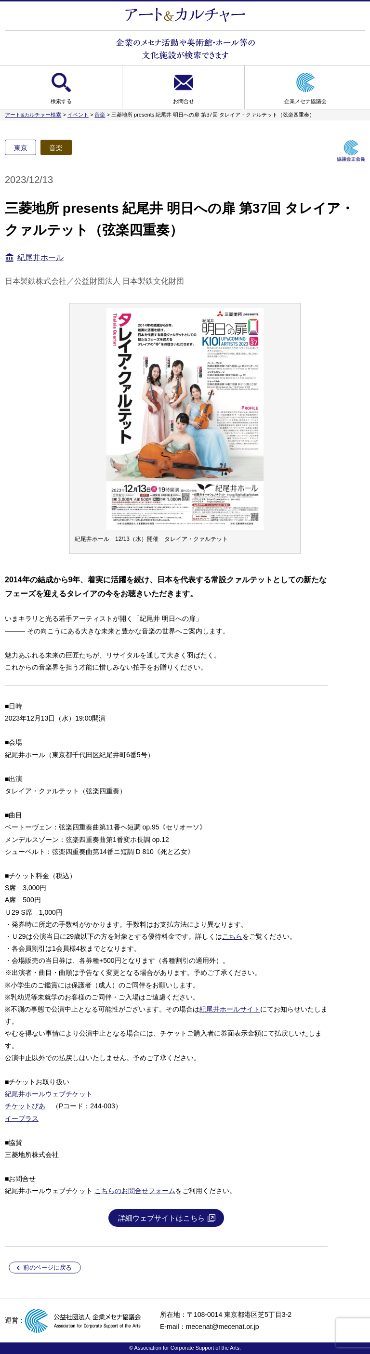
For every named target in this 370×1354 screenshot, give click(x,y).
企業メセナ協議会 (305, 101)
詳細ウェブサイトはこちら (161, 1218)
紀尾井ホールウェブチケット (48, 1094)
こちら (232, 936)
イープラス (22, 1118)
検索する (61, 101)
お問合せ (183, 101)
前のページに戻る (47, 1267)
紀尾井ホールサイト (229, 1009)
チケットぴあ (25, 1106)
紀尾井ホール (40, 257)
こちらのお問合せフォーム (134, 1191)
